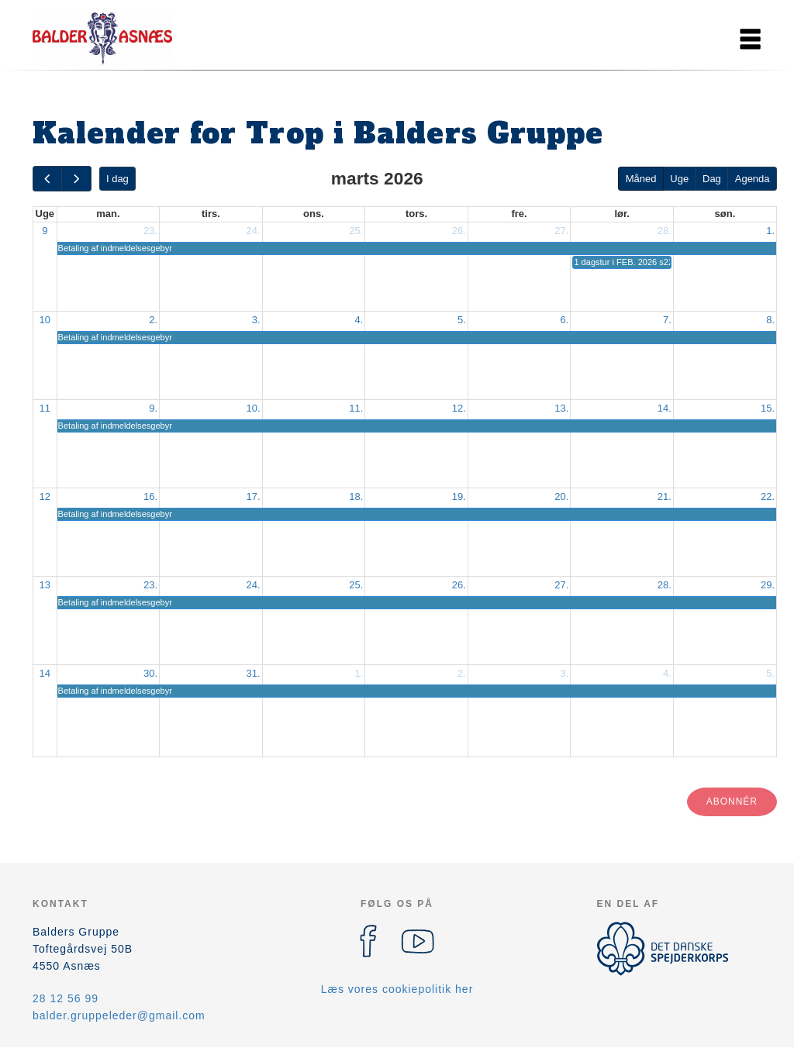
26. (459, 230)
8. (770, 320)
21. (664, 496)
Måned (641, 178)
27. (561, 230)
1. (770, 230)
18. (356, 496)
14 (45, 673)
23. (150, 230)
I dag (117, 178)
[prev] (47, 178)
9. (153, 408)
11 (45, 408)
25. (356, 230)
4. (358, 320)
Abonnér (732, 801)
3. (256, 320)
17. (254, 496)
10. (254, 408)
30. (150, 673)
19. (459, 496)
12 (45, 496)
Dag (712, 178)
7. (667, 320)
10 (45, 320)
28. (664, 230)
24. (254, 230)
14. (664, 408)
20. (561, 496)
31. (254, 673)
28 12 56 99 (65, 998)
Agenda (752, 178)
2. (153, 320)
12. (459, 408)
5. (461, 320)
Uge (679, 178)
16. (150, 496)
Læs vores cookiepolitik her (397, 989)
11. (356, 408)
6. (565, 320)
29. (768, 585)
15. (768, 408)
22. (768, 496)
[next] (76, 178)
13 (45, 585)
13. (561, 408)
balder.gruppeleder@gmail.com (119, 1015)
